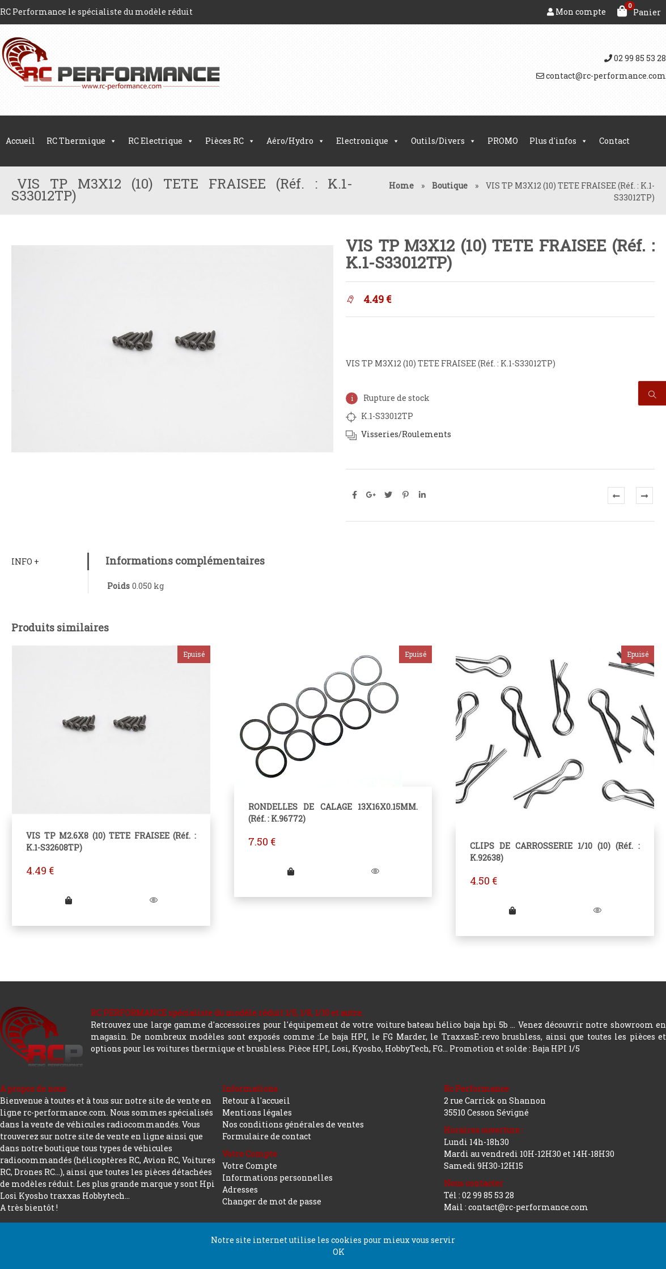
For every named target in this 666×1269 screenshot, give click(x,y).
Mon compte (576, 11)
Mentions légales (257, 1112)
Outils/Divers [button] (443, 141)
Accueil (20, 140)
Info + (25, 561)
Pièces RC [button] (230, 141)
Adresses (240, 1189)
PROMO (502, 140)
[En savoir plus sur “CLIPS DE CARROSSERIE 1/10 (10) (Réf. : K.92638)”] (512, 910)
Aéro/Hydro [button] (295, 141)
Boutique (450, 185)
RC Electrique (161, 141)
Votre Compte (249, 1165)
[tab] (49, 561)
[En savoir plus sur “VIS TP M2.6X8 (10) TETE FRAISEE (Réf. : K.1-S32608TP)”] (69, 900)
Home (401, 185)
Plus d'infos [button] (558, 141)
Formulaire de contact (266, 1136)
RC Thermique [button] (81, 141)
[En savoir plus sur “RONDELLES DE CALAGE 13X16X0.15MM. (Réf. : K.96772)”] (290, 871)
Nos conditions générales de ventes (293, 1124)
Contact (614, 140)
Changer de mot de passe (271, 1201)
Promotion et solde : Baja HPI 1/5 (514, 1048)
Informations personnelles (277, 1177)
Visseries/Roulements (406, 434)
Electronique (368, 141)
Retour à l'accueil (256, 1100)
